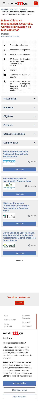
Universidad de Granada (10, 36)
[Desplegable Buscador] (36, 3)
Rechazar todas (19, 390)
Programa (8, 125)
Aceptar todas (19, 383)
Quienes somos (10, 320)
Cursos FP (26, 322)
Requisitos (8, 107)
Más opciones (19, 397)
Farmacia (19, 303)
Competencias (10, 143)
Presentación (10, 98)
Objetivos (8, 116)
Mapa (6, 316)
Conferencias (27, 326)
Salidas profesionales (14, 134)
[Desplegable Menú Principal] (4, 3)
